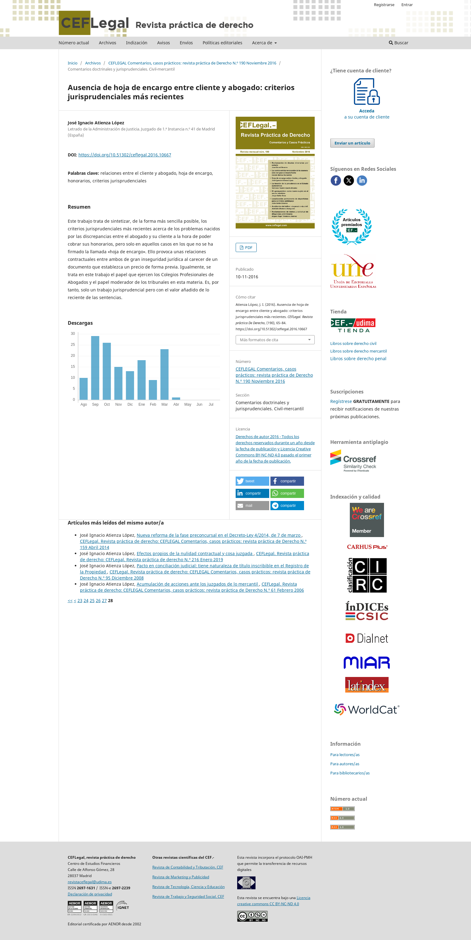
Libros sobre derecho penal (358, 358)
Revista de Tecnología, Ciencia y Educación (188, 886)
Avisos (163, 43)
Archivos (107, 43)
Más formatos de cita (259, 339)
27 (104, 600)
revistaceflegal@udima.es (90, 881)
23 (80, 600)
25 (92, 600)
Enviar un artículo (352, 143)
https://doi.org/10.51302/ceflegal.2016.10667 (124, 155)
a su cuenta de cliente (366, 111)
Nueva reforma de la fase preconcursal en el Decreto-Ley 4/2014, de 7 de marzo (219, 535)
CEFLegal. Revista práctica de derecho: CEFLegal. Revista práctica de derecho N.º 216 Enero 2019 (194, 556)
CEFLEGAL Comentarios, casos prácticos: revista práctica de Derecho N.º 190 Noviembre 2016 (192, 63)
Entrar (407, 4)
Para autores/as (344, 763)
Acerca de (263, 43)
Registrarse (384, 4)
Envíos (186, 43)
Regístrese (341, 401)
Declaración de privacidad (90, 894)
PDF (248, 247)
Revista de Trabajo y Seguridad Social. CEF (188, 896)
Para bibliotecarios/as (350, 773)
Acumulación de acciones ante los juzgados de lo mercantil (198, 584)
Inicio (73, 63)
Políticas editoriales (222, 43)
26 (98, 600)
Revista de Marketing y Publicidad (180, 877)
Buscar (398, 43)
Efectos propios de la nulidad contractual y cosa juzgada (195, 553)
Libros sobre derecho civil (353, 343)
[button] (252, 481)
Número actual (74, 43)
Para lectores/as (345, 754)
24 (86, 600)
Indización (136, 43)
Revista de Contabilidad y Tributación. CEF (187, 867)
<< (70, 600)
